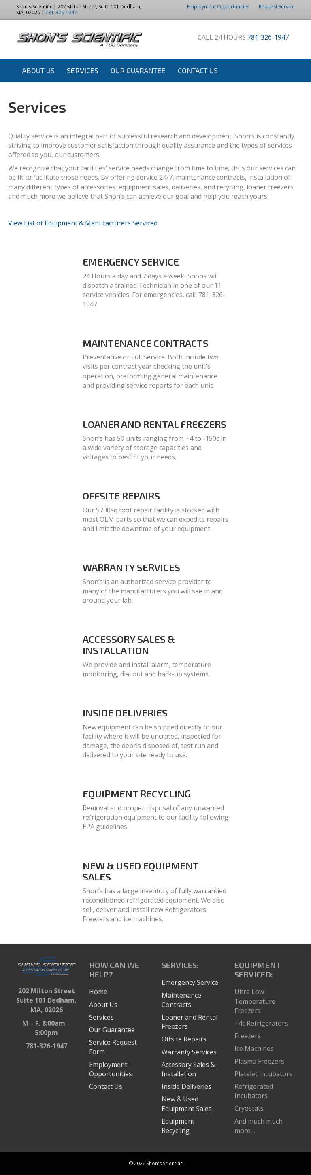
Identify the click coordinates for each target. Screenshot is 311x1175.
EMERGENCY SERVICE (131, 262)
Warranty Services (189, 1052)
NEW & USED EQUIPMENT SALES (140, 871)
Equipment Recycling (178, 1126)
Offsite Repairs (184, 1039)
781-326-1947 (61, 12)
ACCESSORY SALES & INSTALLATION (129, 644)
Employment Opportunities (218, 6)
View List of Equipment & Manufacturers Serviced (83, 223)
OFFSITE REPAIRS (121, 495)
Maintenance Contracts (181, 1000)
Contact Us (198, 70)
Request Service (277, 6)
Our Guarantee (138, 70)
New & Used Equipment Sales (187, 1103)
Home (98, 991)
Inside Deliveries (186, 1086)
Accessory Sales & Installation (188, 1069)
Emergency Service (190, 982)
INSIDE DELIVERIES (125, 712)
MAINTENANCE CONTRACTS (146, 343)
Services (82, 70)
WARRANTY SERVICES (131, 567)
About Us (38, 70)
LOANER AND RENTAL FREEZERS (154, 424)
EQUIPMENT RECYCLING (137, 793)
